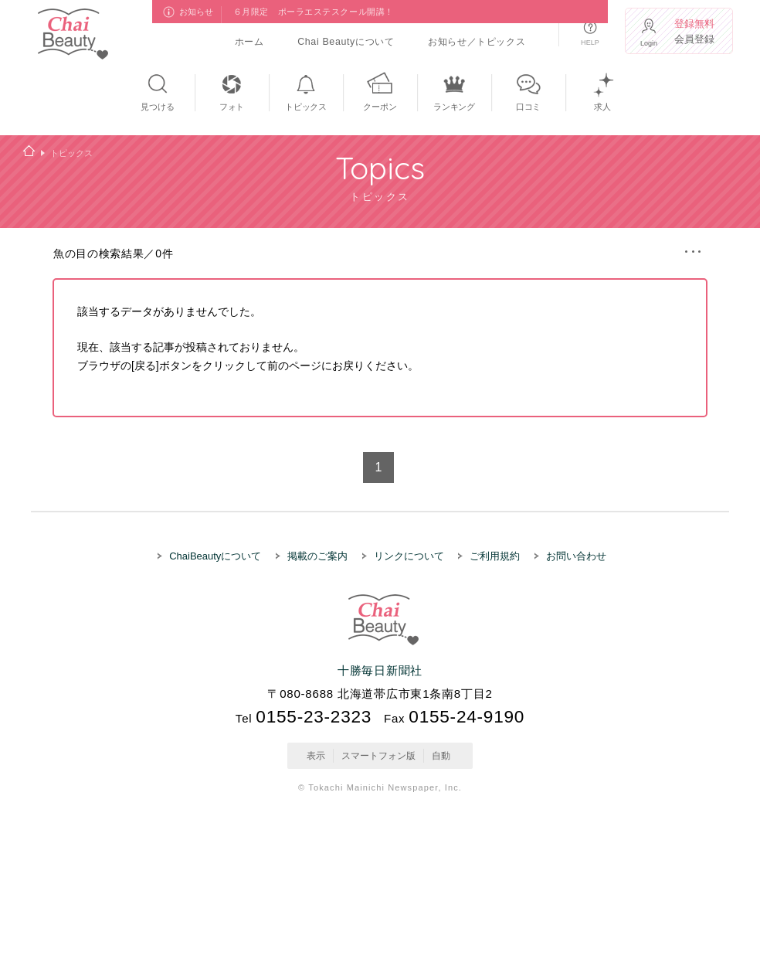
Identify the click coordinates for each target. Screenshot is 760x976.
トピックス (306, 106)
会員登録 (696, 31)
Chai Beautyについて (345, 41)
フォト (231, 106)
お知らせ (196, 11)
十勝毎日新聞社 (380, 670)
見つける (157, 106)
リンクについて (409, 556)
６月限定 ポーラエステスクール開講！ (313, 11)
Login (648, 43)
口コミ (528, 106)
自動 (441, 755)
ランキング (454, 106)
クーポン (379, 106)
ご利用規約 (495, 556)
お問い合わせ (576, 556)
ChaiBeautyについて (215, 556)
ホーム (249, 41)
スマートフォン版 (378, 755)
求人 (602, 106)
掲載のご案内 (317, 556)
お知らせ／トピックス (476, 41)
